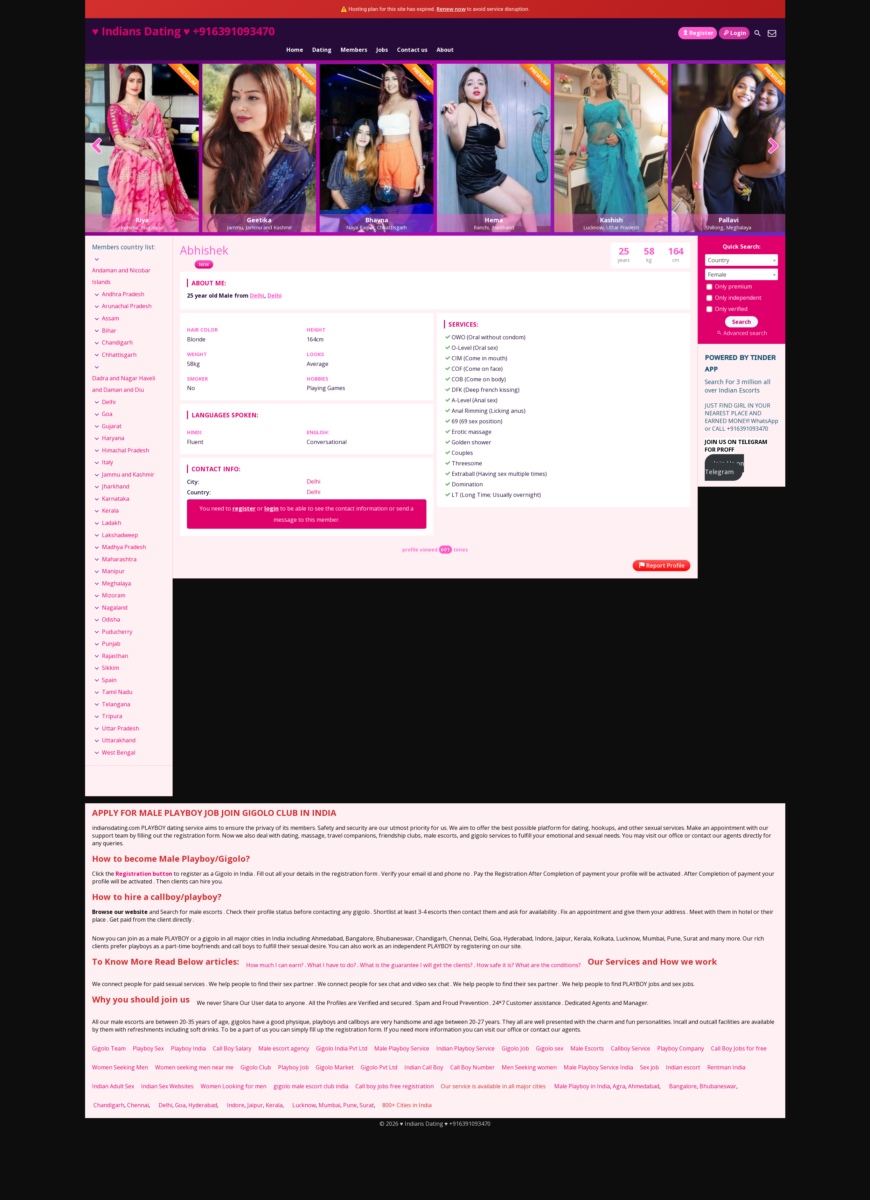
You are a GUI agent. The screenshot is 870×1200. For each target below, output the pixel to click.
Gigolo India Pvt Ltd (341, 1036)
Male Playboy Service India (598, 1055)
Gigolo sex (549, 1036)
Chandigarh (117, 330)
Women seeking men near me (194, 1055)
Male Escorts (587, 1036)
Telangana (116, 692)
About (445, 33)
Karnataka (115, 487)
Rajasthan (115, 644)
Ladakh (111, 511)
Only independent (733, 286)
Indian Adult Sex (113, 1074)
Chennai (138, 1093)
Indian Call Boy (423, 1055)
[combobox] (741, 248)
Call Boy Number (472, 1055)
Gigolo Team (109, 1036)
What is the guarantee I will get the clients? (416, 953)
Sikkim (110, 656)
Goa (107, 402)
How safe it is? (495, 953)
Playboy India (188, 1036)
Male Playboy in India (582, 1074)
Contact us (412, 33)
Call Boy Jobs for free (739, 1036)
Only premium (729, 274)
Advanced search (741, 321)
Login (734, 33)
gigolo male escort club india (310, 1074)
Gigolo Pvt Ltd (379, 1055)
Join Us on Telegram (724, 455)
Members (354, 33)
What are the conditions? (548, 953)
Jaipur (255, 1093)
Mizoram (113, 583)
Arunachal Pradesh (127, 294)
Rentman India (726, 1055)
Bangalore (683, 1074)
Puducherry (117, 620)
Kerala (110, 498)
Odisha (111, 607)
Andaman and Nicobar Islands (121, 264)
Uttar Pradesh (120, 716)
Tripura (112, 704)
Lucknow (304, 1093)
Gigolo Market (335, 1055)
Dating (322, 33)
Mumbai (329, 1093)
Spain (109, 668)
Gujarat (111, 414)
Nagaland (114, 595)
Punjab (111, 632)
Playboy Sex (148, 1036)
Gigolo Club (256, 1055)
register (244, 496)
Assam (110, 306)
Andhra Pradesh (123, 282)
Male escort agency (283, 1036)
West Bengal (118, 740)
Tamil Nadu (117, 680)
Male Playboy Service (401, 1036)
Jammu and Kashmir (128, 462)
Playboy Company (680, 1036)
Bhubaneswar (718, 1074)
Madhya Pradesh (124, 535)
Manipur (113, 559)
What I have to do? (331, 953)
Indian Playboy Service (465, 1036)
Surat (367, 1093)
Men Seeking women (529, 1055)
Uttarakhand (118, 728)
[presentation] (97, 134)
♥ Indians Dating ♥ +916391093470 (183, 31)
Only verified (726, 297)
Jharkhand (115, 474)
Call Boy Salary (232, 1036)
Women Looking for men (233, 1074)
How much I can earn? (275, 953)
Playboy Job (293, 1055)
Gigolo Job (515, 1036)
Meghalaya (116, 571)
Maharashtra (119, 547)
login (271, 496)
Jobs (382, 33)
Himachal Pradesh (125, 438)
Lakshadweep (120, 523)
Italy (107, 450)
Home (294, 33)
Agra (619, 1074)
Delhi (257, 283)
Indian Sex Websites (167, 1074)
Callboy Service (630, 1036)
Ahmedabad (643, 1074)
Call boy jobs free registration (394, 1074)
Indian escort (683, 1055)
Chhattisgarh (119, 342)
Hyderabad (202, 1093)
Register (698, 33)
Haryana (113, 426)
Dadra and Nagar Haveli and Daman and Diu (123, 372)
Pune (350, 1093)
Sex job (649, 1055)
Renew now (451, 8)
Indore (235, 1093)
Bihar (109, 318)
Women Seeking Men (120, 1055)
